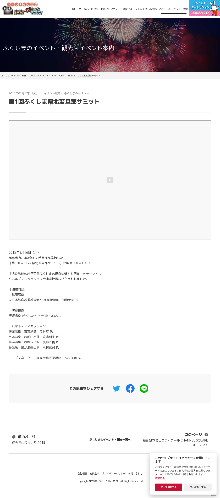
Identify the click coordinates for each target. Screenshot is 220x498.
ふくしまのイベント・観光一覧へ (110, 440)
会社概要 (82, 473)
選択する (160, 478)
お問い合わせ (135, 473)
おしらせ (76, 9)
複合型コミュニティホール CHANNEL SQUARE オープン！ (175, 439)
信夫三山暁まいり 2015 (28, 439)
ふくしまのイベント (39, 75)
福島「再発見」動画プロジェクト (102, 9)
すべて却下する (198, 487)
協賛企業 (127, 9)
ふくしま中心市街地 (146, 9)
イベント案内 (58, 75)
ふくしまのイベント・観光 (173, 9)
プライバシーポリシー (114, 473)
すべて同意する (169, 487)
